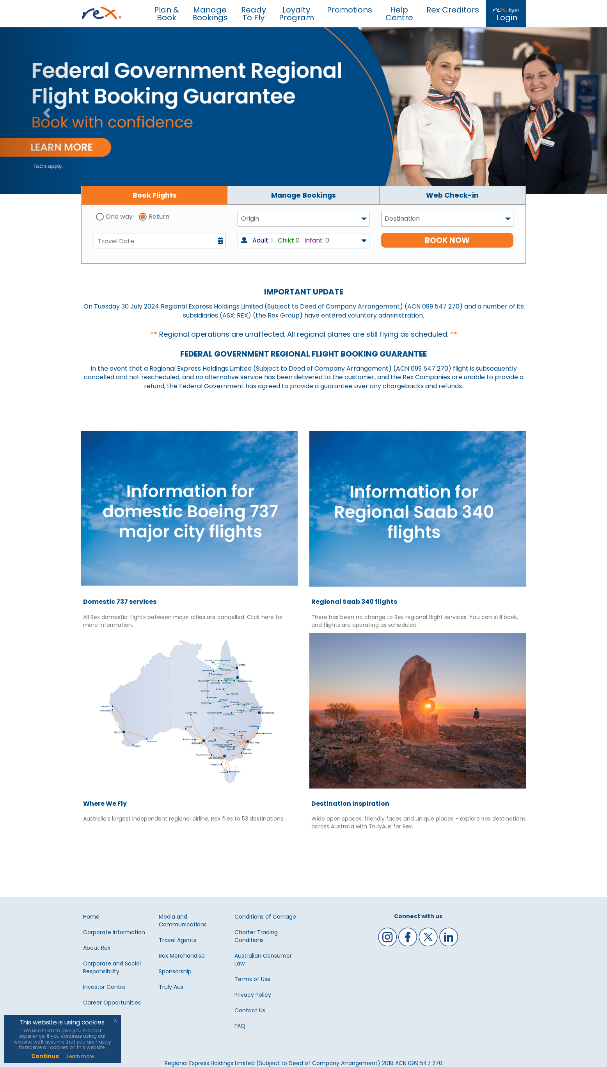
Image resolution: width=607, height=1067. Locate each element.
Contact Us (249, 1010)
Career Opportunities (112, 1002)
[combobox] (304, 219)
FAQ (239, 1026)
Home (91, 917)
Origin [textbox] (250, 218)
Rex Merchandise (182, 956)
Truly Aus (171, 987)
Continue (45, 1056)
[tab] (154, 195)
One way (119, 216)
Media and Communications (183, 920)
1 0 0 (285, 240)
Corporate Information (114, 932)
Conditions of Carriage (265, 917)
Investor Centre (104, 987)
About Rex (96, 948)
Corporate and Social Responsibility (112, 967)
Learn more (80, 1056)
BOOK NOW (447, 240)
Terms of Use (252, 979)
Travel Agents (177, 940)
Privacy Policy (252, 995)
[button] (45, 110)
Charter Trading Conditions (256, 936)
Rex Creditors (452, 9)
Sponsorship (175, 971)
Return (159, 216)
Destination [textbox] (402, 218)
